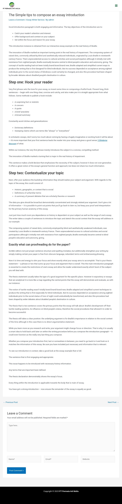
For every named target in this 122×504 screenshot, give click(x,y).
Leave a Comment (17, 20)
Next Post (113, 402)
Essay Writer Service (35, 20)
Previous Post (10, 402)
